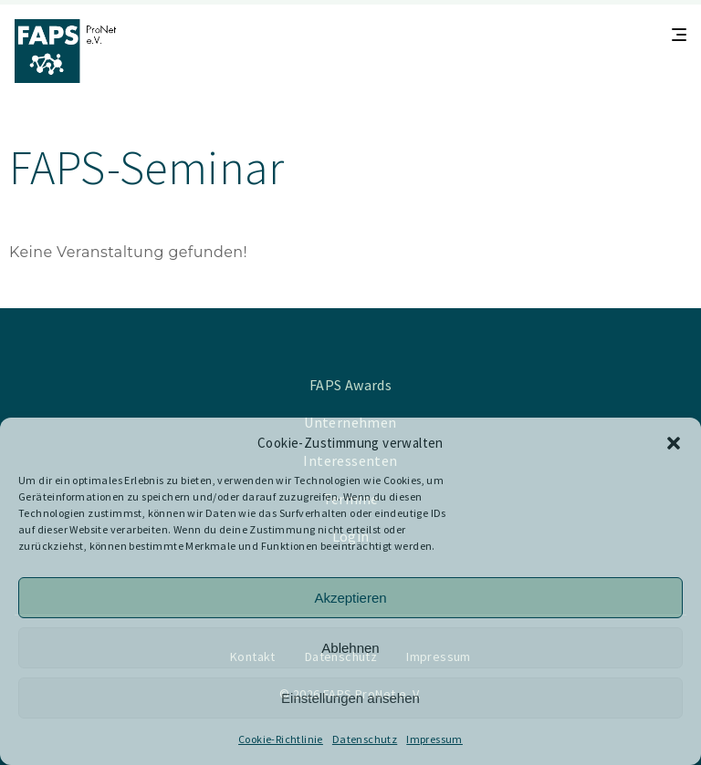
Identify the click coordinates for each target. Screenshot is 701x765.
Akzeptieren (350, 597)
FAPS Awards (350, 385)
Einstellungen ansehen (350, 698)
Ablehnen (350, 648)
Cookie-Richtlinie (280, 739)
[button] (673, 443)
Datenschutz (364, 739)
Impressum (434, 739)
